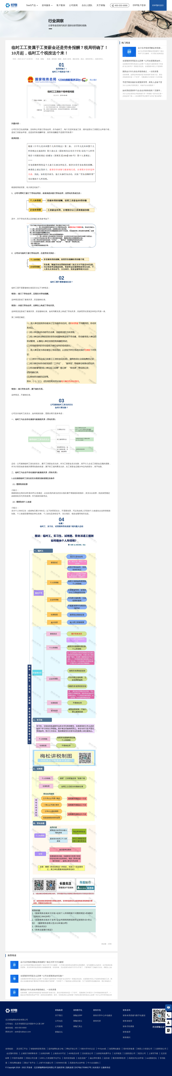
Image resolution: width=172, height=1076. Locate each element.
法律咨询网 (45, 1053)
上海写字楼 (154, 1053)
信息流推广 (83, 1058)
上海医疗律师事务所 (29, 1053)
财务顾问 (126, 1037)
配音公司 (142, 1053)
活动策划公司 (88, 1053)
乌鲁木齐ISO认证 (87, 1049)
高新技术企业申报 (136, 1058)
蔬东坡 (107, 1058)
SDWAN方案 (61, 1063)
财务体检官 (127, 1021)
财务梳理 (126, 1032)
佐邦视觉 (118, 1053)
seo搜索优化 (151, 1058)
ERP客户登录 (139, 5)
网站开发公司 (72, 1049)
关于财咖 (100, 5)
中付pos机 (102, 1049)
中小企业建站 (93, 1063)
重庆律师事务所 (119, 1058)
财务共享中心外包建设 (102, 1015)
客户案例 (60, 5)
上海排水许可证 (59, 1053)
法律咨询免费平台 (104, 1053)
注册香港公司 (160, 1049)
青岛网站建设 (16, 1063)
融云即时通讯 (96, 1058)
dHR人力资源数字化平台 (50, 1058)
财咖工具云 (77, 1026)
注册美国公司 (130, 1053)
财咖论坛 (59, 1032)
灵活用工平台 (22, 1049)
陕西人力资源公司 (145, 1049)
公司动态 (59, 1021)
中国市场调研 (18, 1058)
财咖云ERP (77, 1015)
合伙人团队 (87, 5)
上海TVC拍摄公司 (46, 1063)
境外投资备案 (129, 1049)
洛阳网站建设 (115, 1049)
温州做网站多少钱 (56, 1049)
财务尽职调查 (128, 1026)
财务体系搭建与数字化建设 (134, 1015)
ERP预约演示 (158, 5)
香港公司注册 (32, 1058)
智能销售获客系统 (38, 1049)
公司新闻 (73, 5)
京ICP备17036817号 (82, 1067)
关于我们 (59, 1015)
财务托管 (97, 1021)
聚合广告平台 (30, 1063)
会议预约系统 (12, 1053)
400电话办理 (74, 1053)
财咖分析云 (77, 1021)
